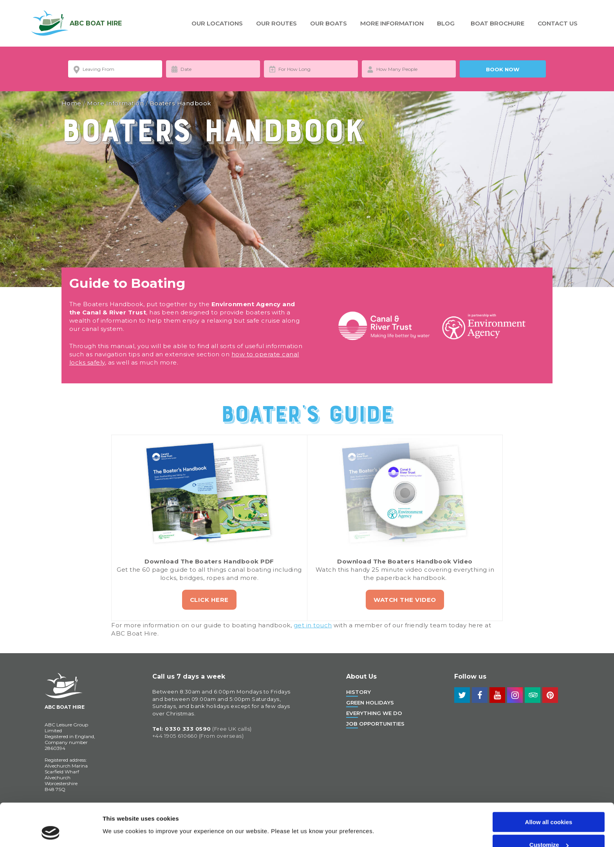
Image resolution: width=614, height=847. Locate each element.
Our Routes (276, 23)
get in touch (313, 625)
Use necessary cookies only (548, 827)
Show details (121, 812)
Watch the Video (405, 599)
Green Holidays (370, 702)
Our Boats (328, 23)
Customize (549, 805)
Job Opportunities (375, 724)
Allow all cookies (548, 781)
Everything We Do (374, 713)
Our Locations (217, 23)
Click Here (209, 599)
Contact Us (558, 23)
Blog (446, 23)
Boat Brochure (497, 23)
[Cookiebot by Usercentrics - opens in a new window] (50, 832)
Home (71, 103)
